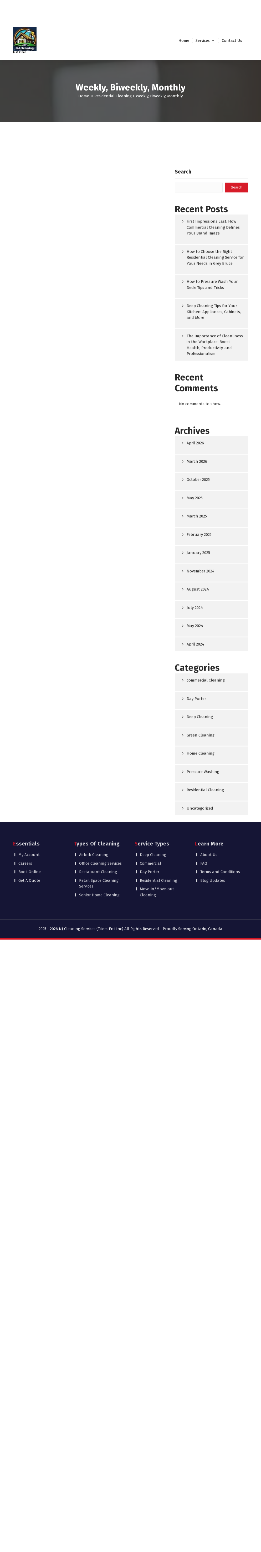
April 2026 (195, 639)
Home (183, 40)
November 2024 (200, 766)
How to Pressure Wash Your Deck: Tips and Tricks (212, 480)
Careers (25, 835)
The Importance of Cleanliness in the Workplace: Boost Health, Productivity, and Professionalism (215, 541)
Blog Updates (212, 852)
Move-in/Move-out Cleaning (157, 864)
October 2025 (198, 675)
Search (183, 367)
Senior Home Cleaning (99, 867)
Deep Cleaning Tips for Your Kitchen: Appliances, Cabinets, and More (214, 507)
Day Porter (196, 894)
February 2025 (199, 730)
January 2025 (198, 748)
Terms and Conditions (220, 844)
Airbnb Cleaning (93, 827)
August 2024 (198, 785)
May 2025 (195, 693)
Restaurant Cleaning (98, 844)
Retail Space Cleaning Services (99, 855)
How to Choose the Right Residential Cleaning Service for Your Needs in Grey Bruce (215, 453)
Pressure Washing (203, 967)
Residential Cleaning (113, 96)
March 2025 (197, 712)
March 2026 (197, 657)
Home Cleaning (200, 949)
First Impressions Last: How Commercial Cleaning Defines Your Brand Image (213, 423)
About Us (208, 827)
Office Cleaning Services (100, 835)
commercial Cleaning (206, 876)
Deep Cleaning (200, 912)
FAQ (203, 835)
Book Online (29, 844)
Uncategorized (200, 1004)
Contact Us (232, 40)
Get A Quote (29, 852)
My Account (29, 827)
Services (203, 40)
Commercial (150, 835)
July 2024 (195, 803)
